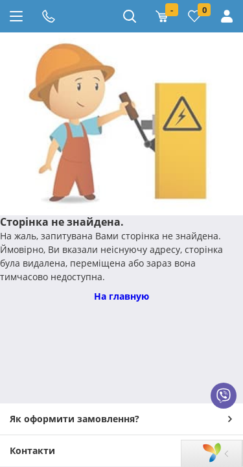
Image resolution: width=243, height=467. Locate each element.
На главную (121, 296)
